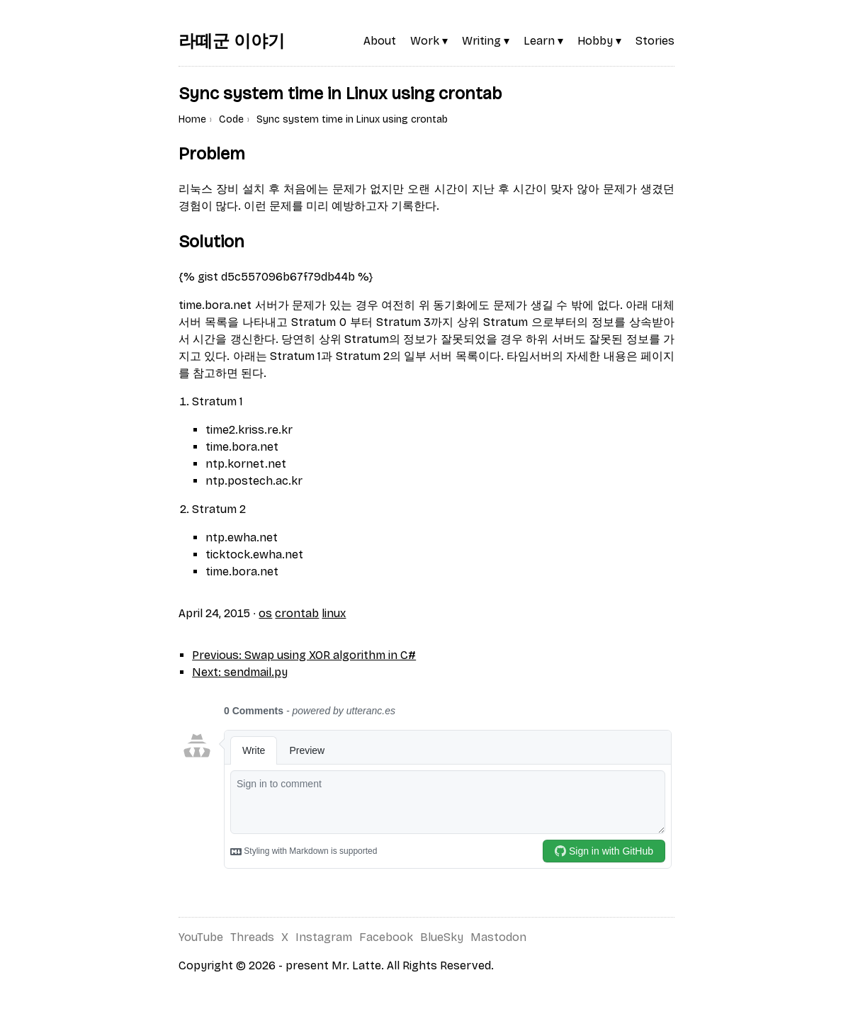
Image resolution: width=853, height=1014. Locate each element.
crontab (297, 613)
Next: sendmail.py (240, 672)
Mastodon (498, 937)
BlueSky (441, 937)
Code (231, 119)
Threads (252, 937)
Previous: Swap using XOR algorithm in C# (304, 655)
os (265, 613)
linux (334, 613)
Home (192, 119)
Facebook (386, 937)
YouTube (201, 937)
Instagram (323, 937)
